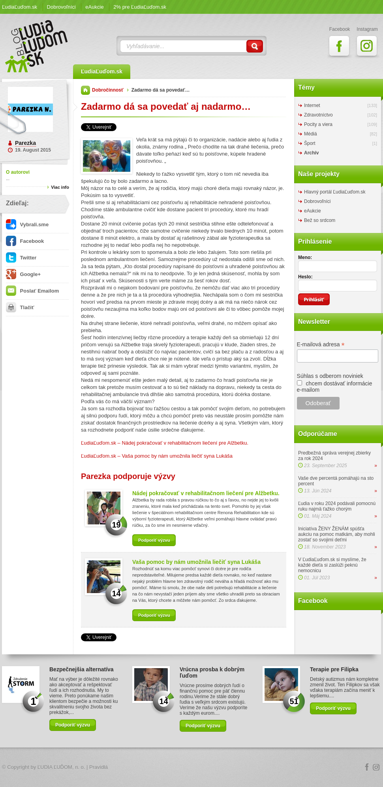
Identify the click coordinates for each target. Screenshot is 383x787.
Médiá (310, 134)
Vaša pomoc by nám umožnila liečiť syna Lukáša (196, 562)
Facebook (25, 241)
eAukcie (94, 7)
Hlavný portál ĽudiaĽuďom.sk (334, 192)
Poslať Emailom (32, 291)
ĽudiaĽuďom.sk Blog (36, 46)
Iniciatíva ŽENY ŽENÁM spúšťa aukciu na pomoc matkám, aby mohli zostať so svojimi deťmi (336, 534)
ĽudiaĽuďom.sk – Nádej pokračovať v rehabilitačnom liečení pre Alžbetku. (164, 443)
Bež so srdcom (319, 220)
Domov (85, 90)
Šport (309, 143)
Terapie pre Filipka (334, 669)
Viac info (60, 187)
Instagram (376, 767)
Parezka (25, 143)
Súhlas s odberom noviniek (330, 376)
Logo (191, 767)
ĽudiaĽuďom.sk (19, 7)
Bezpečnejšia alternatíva (81, 669)
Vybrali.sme (27, 224)
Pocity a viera (318, 124)
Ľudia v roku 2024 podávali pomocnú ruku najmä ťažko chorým (336, 506)
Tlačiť (20, 307)
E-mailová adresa (321, 344)
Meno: (305, 257)
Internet (312, 105)
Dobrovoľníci (61, 7)
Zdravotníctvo (318, 115)
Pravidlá (98, 767)
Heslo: (305, 277)
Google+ (23, 274)
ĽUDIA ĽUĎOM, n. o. (61, 767)
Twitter (21, 258)
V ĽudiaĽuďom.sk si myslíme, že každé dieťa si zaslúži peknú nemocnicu (332, 565)
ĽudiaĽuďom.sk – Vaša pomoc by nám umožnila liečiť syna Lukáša (157, 456)
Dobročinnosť (108, 90)
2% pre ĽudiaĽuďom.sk (139, 7)
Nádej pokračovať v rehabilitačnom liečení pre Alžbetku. (206, 493)
